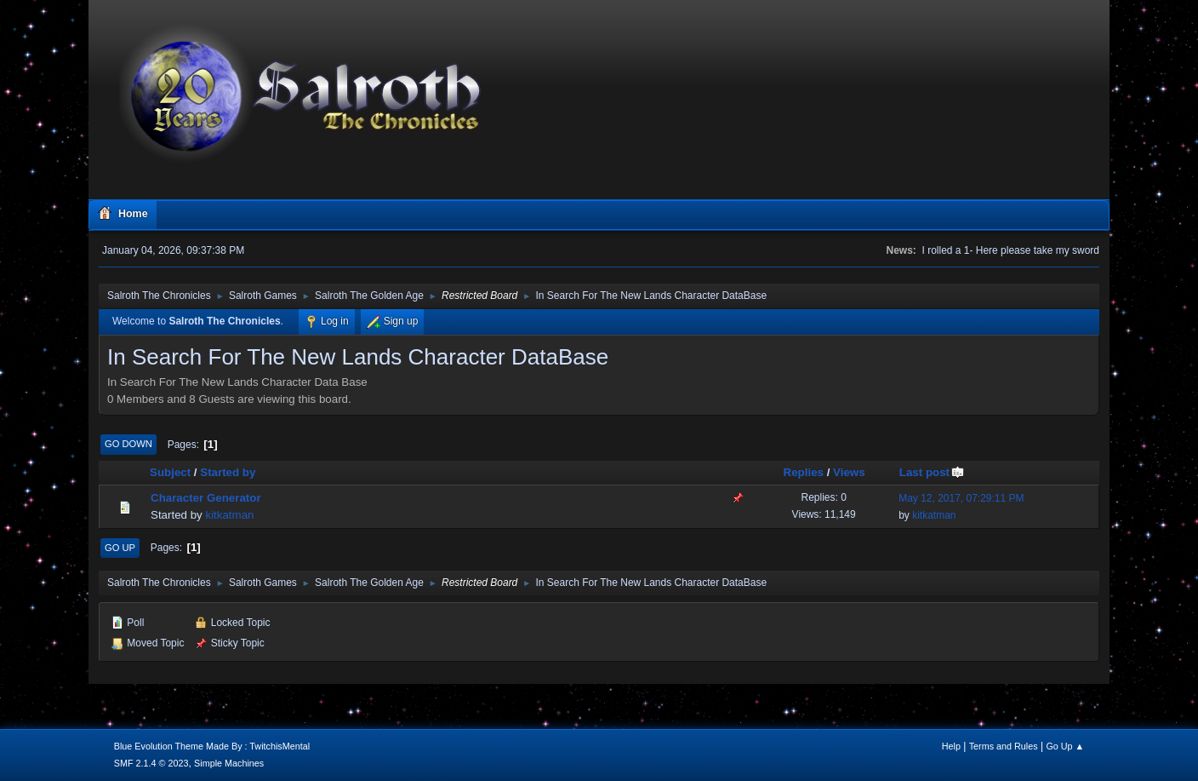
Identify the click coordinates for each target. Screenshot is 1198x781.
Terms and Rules (1003, 746)
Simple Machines (229, 763)
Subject (170, 472)
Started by (227, 472)
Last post (932, 472)
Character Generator (206, 497)
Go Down (128, 444)
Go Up (120, 548)
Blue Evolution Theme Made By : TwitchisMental (212, 746)
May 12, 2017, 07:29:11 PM (961, 498)
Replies (804, 472)
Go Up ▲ (1065, 746)
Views (849, 472)
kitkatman (229, 514)
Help (951, 746)
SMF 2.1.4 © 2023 (151, 763)
